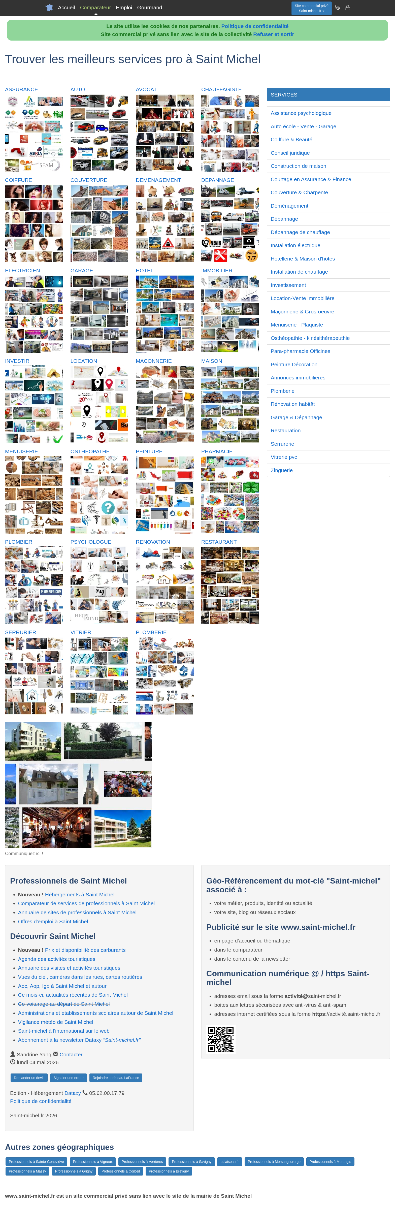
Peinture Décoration (294, 364)
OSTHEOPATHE (90, 451)
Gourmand (149, 7)
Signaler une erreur (68, 1078)
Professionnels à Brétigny (169, 1171)
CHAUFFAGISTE (221, 89)
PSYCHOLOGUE (91, 542)
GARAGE (82, 270)
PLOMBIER (18, 542)
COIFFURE (18, 180)
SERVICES (284, 94)
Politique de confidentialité (255, 26)
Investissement (288, 285)
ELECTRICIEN (22, 270)
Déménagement (289, 206)
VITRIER (81, 632)
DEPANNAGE (217, 180)
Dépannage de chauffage (300, 232)
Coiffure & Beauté (291, 139)
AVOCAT (146, 89)
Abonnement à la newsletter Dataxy (79, 1040)
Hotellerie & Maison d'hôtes (303, 259)
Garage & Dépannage (296, 417)
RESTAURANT (219, 542)
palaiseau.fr (229, 1162)
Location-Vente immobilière (303, 298)
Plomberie (283, 391)
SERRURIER (20, 632)
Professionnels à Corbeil (121, 1171)
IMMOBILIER (217, 270)
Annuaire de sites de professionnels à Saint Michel (77, 912)
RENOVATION (153, 542)
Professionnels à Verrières (142, 1162)
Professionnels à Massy (27, 1171)
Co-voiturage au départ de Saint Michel (64, 1004)
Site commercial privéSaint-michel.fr (311, 8)
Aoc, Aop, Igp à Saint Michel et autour (62, 986)
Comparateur (95, 7)
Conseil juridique (290, 153)
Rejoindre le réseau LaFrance (116, 1078)
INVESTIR (17, 361)
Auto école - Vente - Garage (303, 126)
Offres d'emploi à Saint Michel (53, 921)
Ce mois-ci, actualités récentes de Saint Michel (73, 995)
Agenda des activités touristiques (56, 959)
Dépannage (284, 219)
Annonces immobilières (298, 377)
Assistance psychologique (301, 113)
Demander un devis (29, 1078)
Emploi (124, 7)
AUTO (78, 89)
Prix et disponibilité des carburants (85, 950)
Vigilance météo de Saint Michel (55, 1022)
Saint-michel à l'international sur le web (64, 1031)
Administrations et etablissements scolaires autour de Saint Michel (95, 1013)
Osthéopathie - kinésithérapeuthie (310, 338)
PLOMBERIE (151, 632)
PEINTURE (149, 451)
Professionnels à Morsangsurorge (274, 1162)
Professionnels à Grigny (74, 1171)
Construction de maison (298, 166)
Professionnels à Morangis (330, 1162)
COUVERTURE (89, 180)
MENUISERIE (21, 451)
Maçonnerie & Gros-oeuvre (302, 311)
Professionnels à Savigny (191, 1162)
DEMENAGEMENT (158, 180)
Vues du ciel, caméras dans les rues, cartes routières (80, 977)
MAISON (211, 361)
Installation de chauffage (299, 272)
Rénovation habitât (293, 404)
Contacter (71, 1054)
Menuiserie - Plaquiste (297, 325)
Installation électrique (295, 245)
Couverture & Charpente (299, 192)
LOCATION (84, 361)
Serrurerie (282, 444)
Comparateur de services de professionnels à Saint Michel (86, 903)
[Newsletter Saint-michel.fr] (337, 7)
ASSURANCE (21, 89)
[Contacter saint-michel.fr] (347, 7)
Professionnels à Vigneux (93, 1162)
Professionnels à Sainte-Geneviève (36, 1162)
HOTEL (144, 270)
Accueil (66, 7)
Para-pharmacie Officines (301, 351)
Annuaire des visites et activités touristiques (69, 968)
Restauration (286, 430)
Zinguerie (282, 470)
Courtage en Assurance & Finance (311, 179)
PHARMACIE (217, 451)
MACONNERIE (154, 361)
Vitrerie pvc (284, 457)
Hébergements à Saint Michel (79, 894)
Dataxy (72, 1093)
